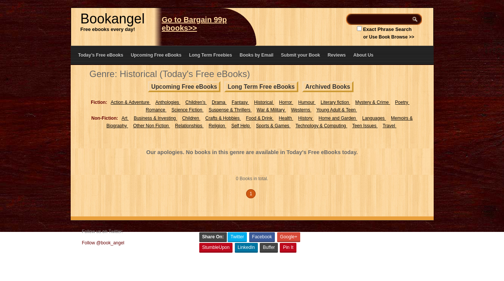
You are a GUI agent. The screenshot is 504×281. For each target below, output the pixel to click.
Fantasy (240, 102)
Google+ (289, 236)
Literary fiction (335, 102)
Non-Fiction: (104, 118)
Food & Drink (259, 118)
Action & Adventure (130, 102)
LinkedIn (246, 247)
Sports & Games (273, 125)
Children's (195, 102)
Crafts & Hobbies (223, 118)
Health (286, 118)
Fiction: (99, 102)
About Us (363, 55)
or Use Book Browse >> (388, 37)
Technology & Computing (321, 125)
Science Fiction (188, 110)
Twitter (237, 236)
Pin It (288, 247)
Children (191, 118)
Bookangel (113, 18)
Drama (219, 102)
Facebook (262, 236)
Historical (264, 102)
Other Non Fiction (151, 125)
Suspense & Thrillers (230, 110)
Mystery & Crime (372, 102)
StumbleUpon (216, 247)
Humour (307, 102)
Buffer (269, 247)
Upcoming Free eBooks (156, 55)
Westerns (301, 110)
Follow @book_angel (103, 242)
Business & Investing (155, 118)
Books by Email (256, 55)
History (306, 118)
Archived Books (328, 86)
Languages (374, 118)
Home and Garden (338, 118)
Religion (217, 125)
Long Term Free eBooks (261, 86)
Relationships (189, 125)
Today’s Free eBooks (100, 55)
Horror (286, 102)
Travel (389, 125)
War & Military (271, 110)
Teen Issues (364, 125)
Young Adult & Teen (336, 110)
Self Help (241, 125)
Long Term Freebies (210, 55)
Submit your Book (300, 55)
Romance (156, 110)
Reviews (336, 55)
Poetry (402, 102)
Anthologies (167, 102)
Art (125, 118)
